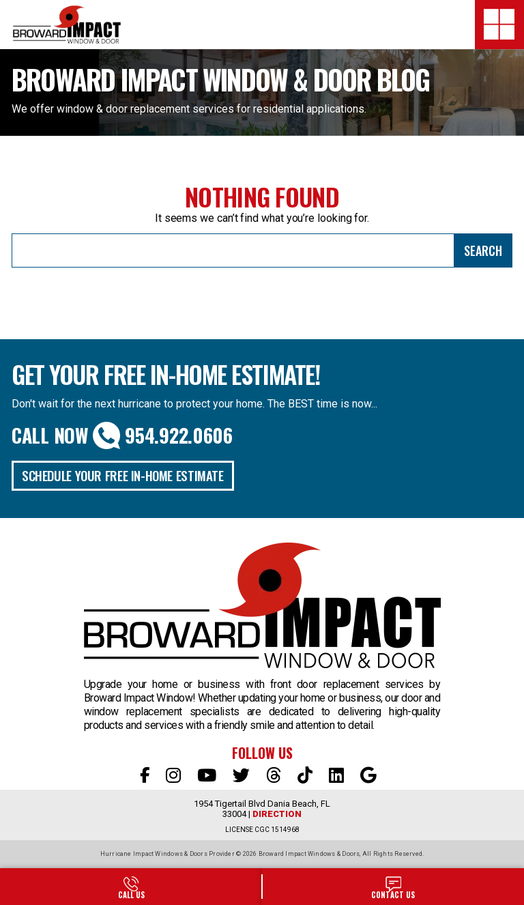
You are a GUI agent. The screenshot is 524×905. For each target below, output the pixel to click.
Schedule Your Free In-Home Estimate (123, 475)
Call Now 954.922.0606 (122, 435)
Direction (277, 814)
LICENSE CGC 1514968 (262, 829)
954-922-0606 (131, 886)
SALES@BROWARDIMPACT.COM (393, 886)
